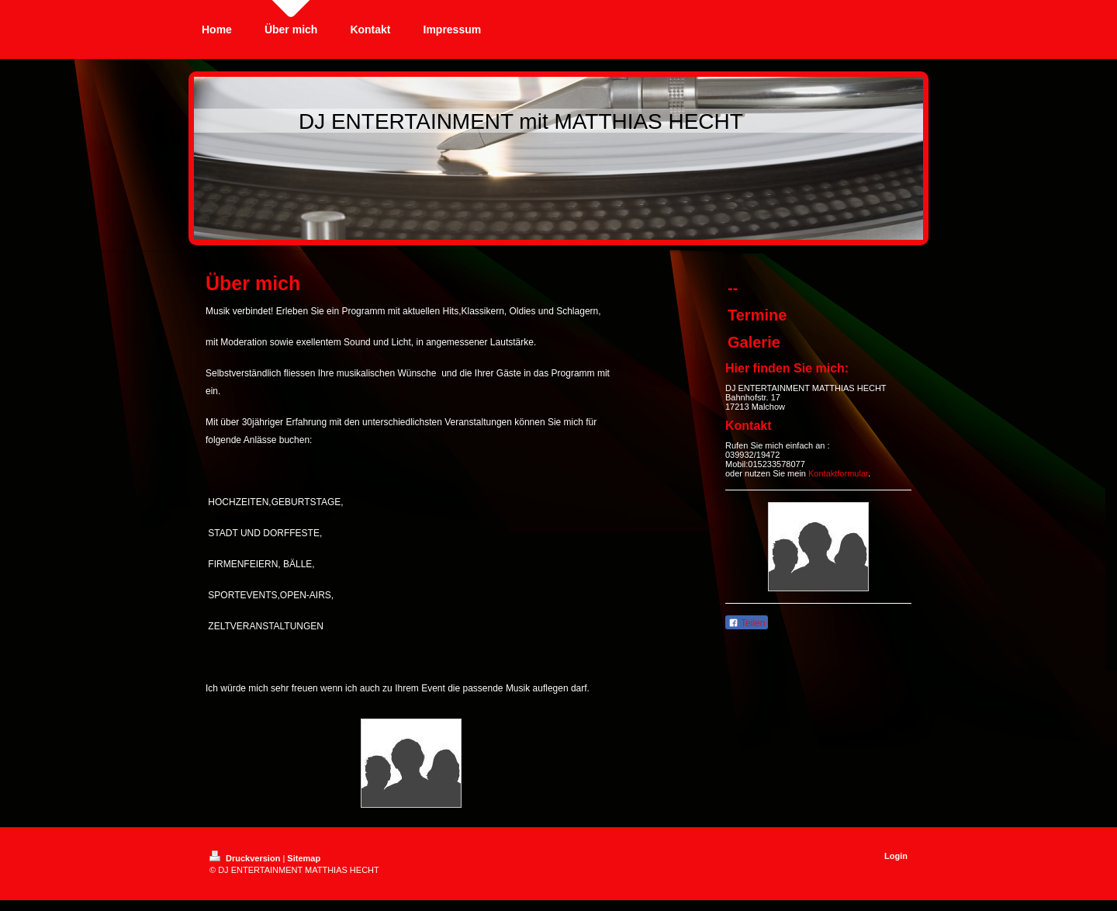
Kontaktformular (838, 473)
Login (896, 856)
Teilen (746, 623)
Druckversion (245, 858)
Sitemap (303, 858)
